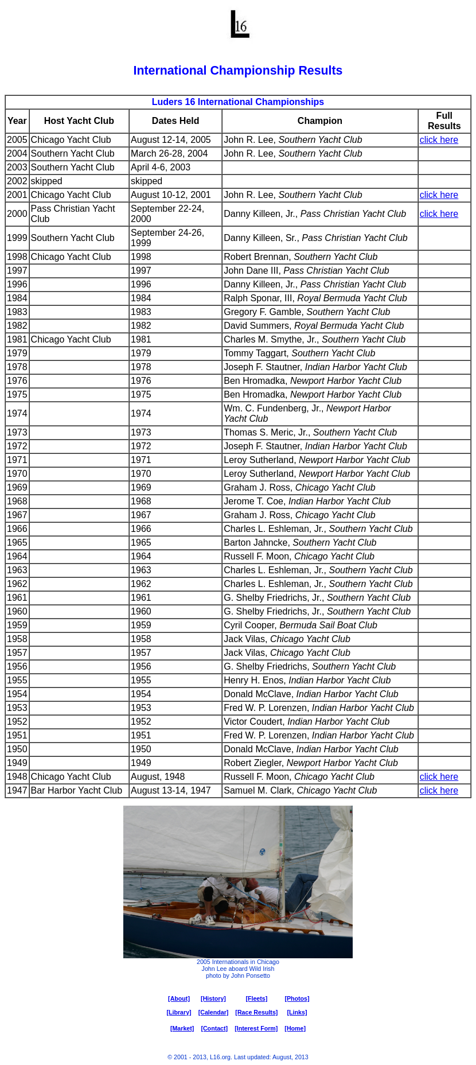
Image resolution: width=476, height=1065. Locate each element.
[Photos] (296, 998)
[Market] (182, 1028)
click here (439, 140)
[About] (179, 998)
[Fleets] (256, 998)
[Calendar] (213, 1012)
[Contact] (214, 1028)
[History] (213, 998)
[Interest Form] (256, 1028)
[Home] (295, 1028)
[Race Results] (256, 1012)
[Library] (178, 1012)
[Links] (297, 1012)
